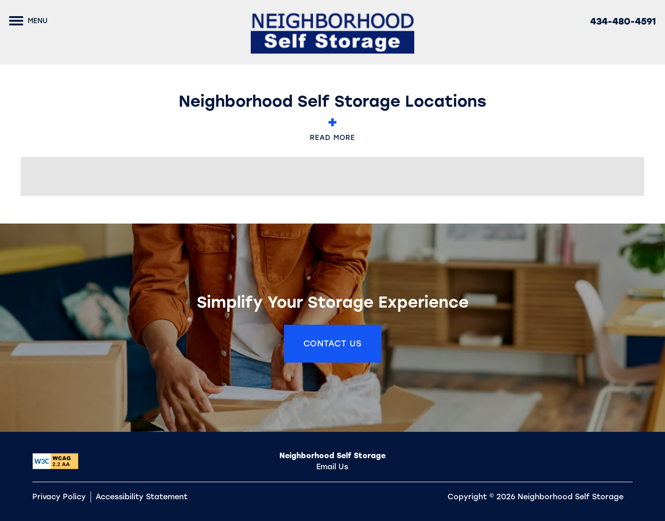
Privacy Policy (59, 496)
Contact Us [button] (332, 344)
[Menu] (28, 20)
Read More (332, 131)
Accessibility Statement (141, 496)
